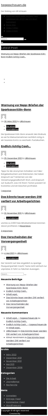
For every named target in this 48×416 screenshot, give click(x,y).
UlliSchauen (12, 330)
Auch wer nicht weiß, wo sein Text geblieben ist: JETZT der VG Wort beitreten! (22, 19)
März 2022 (11, 354)
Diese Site (11, 25)
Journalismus (12, 129)
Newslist (5, 413)
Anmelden (11, 395)
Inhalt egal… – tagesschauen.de (22, 318)
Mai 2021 (10, 364)
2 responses (7, 230)
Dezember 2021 (14, 357)
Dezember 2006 (14, 367)
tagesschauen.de (13, 5)
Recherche (11, 384)
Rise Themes (27, 413)
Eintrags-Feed (13, 398)
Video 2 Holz (12, 31)
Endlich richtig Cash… (16, 56)
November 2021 (14, 361)
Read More (25, 226)
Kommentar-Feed (15, 402)
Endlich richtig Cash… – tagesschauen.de (26, 324)
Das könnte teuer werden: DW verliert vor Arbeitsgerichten (25, 340)
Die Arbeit (10, 126)
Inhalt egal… (12, 294)
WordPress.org (13, 405)
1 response (6, 190)
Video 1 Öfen (12, 28)
